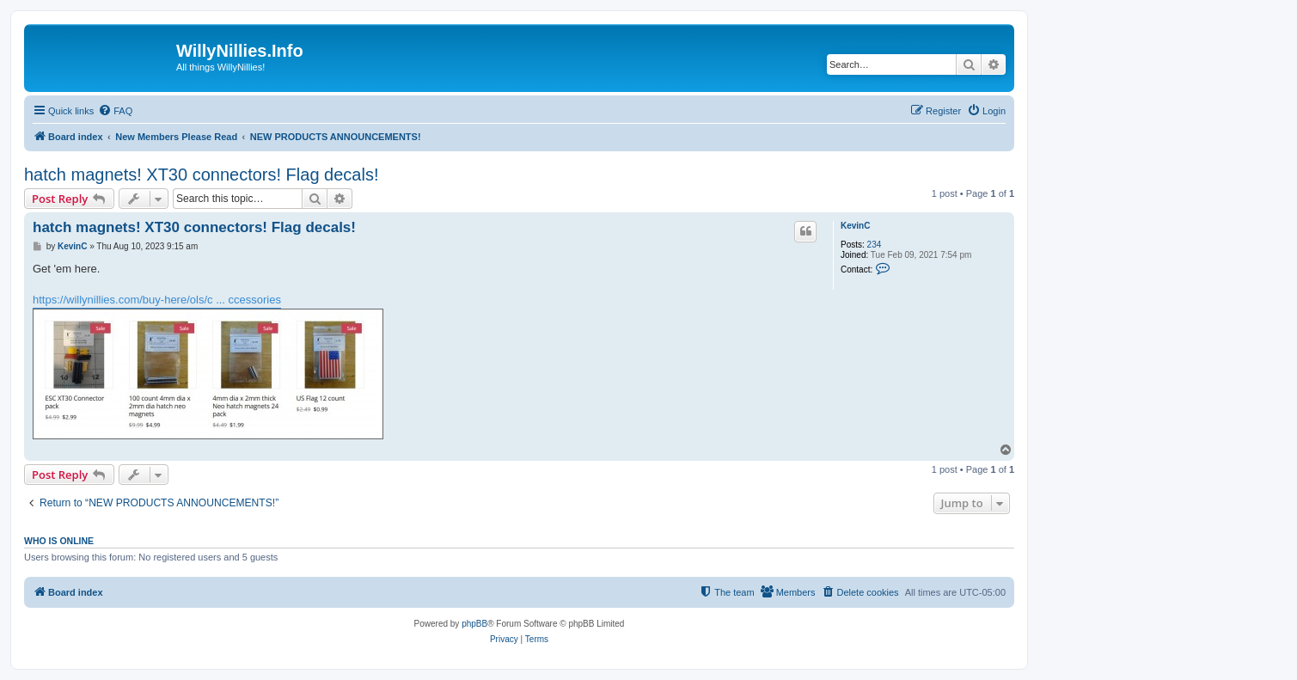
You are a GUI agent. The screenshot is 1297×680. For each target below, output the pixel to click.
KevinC (855, 225)
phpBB (474, 623)
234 (874, 244)
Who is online (59, 541)
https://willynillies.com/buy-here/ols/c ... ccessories (157, 299)
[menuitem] (115, 111)
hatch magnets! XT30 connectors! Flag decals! (201, 174)
